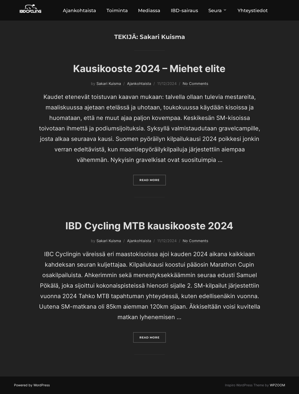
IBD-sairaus (184, 10)
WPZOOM (277, 385)
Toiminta (116, 10)
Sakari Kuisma (108, 83)
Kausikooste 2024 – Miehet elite (149, 68)
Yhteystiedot (254, 10)
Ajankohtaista (78, 10)
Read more (152, 179)
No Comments (195, 83)
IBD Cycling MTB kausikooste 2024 (149, 226)
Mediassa (149, 10)
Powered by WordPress (32, 385)
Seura (218, 10)
